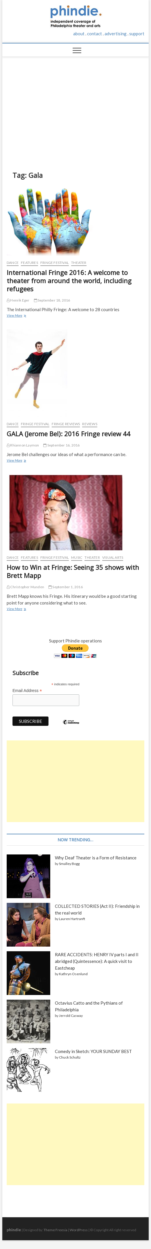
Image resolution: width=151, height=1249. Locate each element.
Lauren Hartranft (72, 919)
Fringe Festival (54, 262)
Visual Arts (112, 557)
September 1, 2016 (65, 587)
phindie (14, 1229)
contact (94, 33)
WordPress (79, 1230)
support (136, 33)
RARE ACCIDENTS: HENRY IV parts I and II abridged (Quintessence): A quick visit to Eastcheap (97, 961)
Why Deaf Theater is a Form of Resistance (95, 857)
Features (29, 262)
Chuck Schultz (70, 1057)
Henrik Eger (18, 300)
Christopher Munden (25, 587)
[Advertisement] (75, 109)
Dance (13, 262)
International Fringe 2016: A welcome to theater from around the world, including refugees (69, 280)
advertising (116, 33)
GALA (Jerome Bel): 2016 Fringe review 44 (68, 433)
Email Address (27, 690)
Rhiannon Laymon (23, 445)
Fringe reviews (66, 424)
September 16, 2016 (61, 445)
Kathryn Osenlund (73, 974)
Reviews (89, 424)
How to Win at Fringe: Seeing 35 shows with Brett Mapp (73, 571)
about (79, 33)
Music (76, 557)
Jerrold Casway (71, 1015)
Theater (78, 262)
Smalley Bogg (69, 863)
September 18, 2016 (52, 300)
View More (16, 316)
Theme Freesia (55, 1230)
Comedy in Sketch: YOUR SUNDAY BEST (93, 1051)
